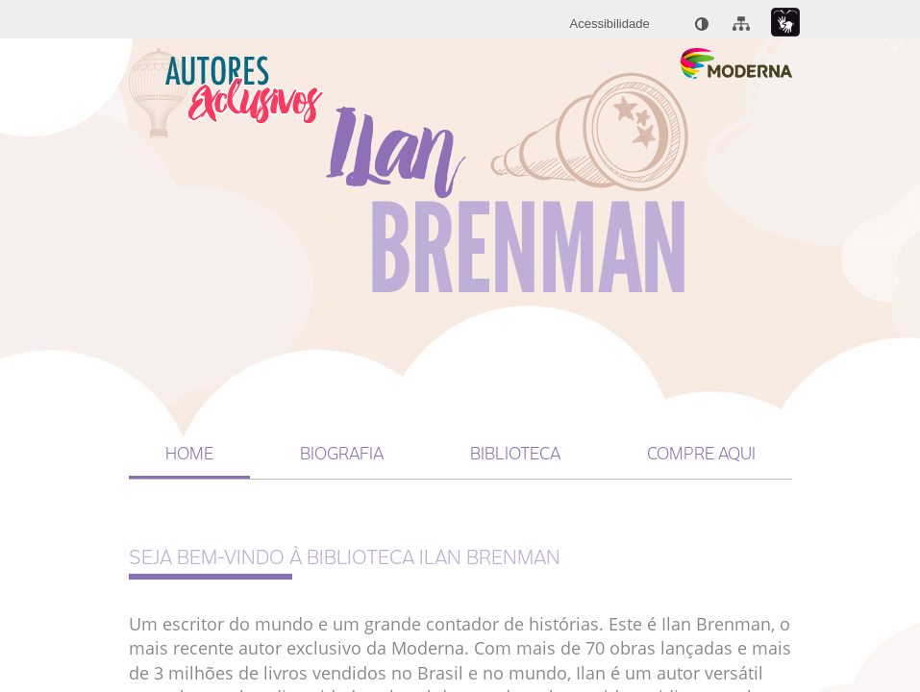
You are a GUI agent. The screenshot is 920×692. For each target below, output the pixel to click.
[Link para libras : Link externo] (785, 22)
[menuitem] (610, 24)
